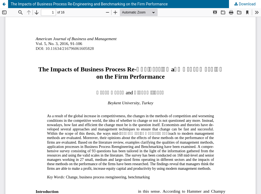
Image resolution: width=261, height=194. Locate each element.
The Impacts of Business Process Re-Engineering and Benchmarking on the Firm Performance (89, 4)
